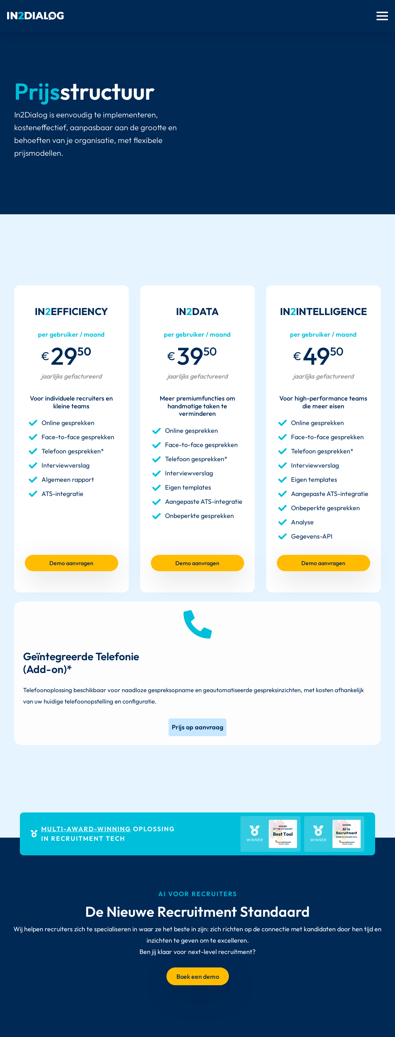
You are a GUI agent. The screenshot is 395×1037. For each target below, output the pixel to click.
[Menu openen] (382, 16)
